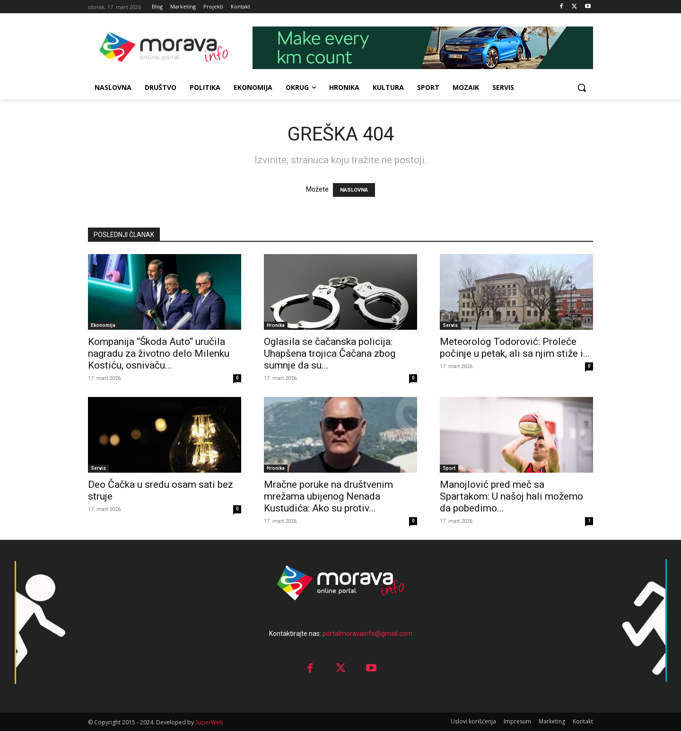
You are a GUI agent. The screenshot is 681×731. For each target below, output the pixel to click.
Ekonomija (103, 325)
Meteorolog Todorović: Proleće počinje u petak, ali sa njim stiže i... (515, 347)
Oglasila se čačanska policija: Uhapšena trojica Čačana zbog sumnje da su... (329, 353)
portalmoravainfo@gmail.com (367, 633)
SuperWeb (209, 722)
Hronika (276, 325)
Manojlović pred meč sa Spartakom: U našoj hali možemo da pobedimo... (511, 496)
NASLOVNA (354, 190)
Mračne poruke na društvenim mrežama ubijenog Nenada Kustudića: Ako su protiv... (328, 496)
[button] (581, 87)
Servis (450, 325)
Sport (449, 468)
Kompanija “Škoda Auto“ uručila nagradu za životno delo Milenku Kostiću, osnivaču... (158, 353)
